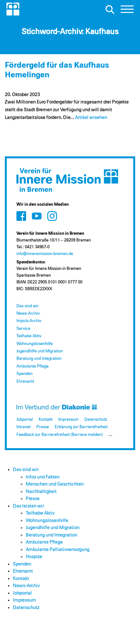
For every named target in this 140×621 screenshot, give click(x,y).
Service (23, 329)
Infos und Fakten (43, 477)
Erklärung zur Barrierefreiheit (81, 427)
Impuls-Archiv (28, 321)
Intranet (23, 427)
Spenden (24, 374)
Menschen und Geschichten (55, 484)
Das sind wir (27, 306)
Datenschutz (95, 420)
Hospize (34, 556)
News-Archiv (28, 313)
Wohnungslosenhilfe (34, 344)
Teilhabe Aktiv (28, 336)
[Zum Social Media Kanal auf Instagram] (52, 216)
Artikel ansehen (91, 117)
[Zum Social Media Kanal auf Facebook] (21, 216)
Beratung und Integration (38, 359)
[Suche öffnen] (109, 9)
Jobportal (24, 420)
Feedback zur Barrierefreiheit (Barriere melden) (59, 435)
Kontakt (45, 420)
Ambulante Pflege (32, 366)
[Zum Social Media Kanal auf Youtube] (37, 216)
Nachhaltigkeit (41, 491)
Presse (42, 427)
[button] (127, 10)
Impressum (68, 420)
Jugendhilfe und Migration (39, 351)
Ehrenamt (25, 382)
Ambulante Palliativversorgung (57, 549)
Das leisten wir (28, 506)
